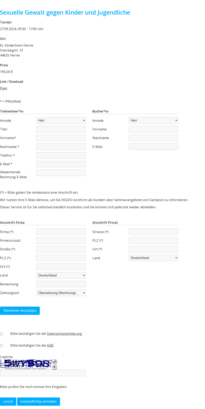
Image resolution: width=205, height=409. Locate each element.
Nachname (100, 138)
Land (4, 275)
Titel (3, 129)
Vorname (99, 129)
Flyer (3, 88)
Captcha (6, 357)
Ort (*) (5, 266)
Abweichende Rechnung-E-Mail (13, 174)
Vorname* (8, 138)
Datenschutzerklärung (64, 333)
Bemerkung (9, 284)
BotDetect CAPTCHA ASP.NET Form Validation (26, 369)
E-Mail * (6, 164)
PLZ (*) (5, 258)
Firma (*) (6, 232)
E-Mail (97, 146)
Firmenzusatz (10, 240)
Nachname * (9, 146)
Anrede (5, 120)
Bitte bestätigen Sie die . (46, 333)
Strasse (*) (100, 232)
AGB (50, 345)
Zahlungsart (9, 293)
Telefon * (7, 155)
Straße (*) (7, 249)
